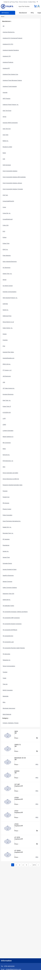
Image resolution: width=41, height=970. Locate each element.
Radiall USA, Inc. (7, 527)
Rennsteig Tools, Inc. (8, 533)
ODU (4, 467)
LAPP (4, 418)
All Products (5, 13)
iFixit (4, 346)
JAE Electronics (7, 376)
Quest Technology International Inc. (12, 521)
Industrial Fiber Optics (8, 352)
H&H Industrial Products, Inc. (10, 297)
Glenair (4, 279)
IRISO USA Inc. (7, 364)
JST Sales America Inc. (9, 388)
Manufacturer (23, 13)
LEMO (4, 424)
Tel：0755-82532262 (7, 966)
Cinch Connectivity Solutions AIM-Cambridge (14, 177)
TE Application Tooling (8, 605)
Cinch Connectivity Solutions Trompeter (13, 189)
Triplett (4, 678)
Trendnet (5, 672)
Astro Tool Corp (7, 128)
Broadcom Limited (7, 147)
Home (3, 16)
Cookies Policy (32, 2)
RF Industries (6, 539)
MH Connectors (7, 442)
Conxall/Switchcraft (7, 219)
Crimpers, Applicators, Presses (10, 723)
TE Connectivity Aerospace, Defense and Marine (15, 611)
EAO (4, 231)
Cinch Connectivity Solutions (10, 171)
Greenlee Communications (9, 291)
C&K (4, 159)
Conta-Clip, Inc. (7, 213)
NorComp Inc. (6, 454)
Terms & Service (23, 2)
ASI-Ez (4, 116)
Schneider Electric (7, 563)
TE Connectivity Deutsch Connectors (12, 623)
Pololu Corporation (7, 515)
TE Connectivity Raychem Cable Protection (14, 648)
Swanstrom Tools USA (8, 593)
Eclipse (4, 237)
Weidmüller (5, 696)
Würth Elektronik (7, 714)
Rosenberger (6, 545)
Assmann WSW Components (10, 122)
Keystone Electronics (8, 394)
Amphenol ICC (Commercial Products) (12, 38)
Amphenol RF (6, 68)
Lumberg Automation (8, 430)
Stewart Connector (7, 581)
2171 (34, 865)
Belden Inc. (5, 140)
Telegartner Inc (6, 660)
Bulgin (4, 153)
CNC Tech (5, 195)
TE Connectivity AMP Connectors (11, 617)
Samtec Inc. (6, 551)
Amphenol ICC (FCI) (8, 44)
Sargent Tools (6, 557)
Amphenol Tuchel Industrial (10, 86)
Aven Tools (5, 134)
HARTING (5, 304)
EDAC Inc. (5, 249)
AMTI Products (6, 98)
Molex (4, 448)
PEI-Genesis (6, 503)
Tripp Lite (5, 684)
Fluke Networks (7, 255)
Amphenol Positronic (8, 62)
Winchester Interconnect (9, 708)
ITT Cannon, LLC (7, 370)
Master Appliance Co (8, 436)
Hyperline (5, 340)
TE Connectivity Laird (8, 642)
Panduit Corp (6, 497)
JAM (4, 382)
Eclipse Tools (6, 243)
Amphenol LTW (7, 56)
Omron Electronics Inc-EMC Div (11, 479)
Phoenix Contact (7, 509)
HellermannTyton (7, 316)
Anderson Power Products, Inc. (11, 104)
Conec (4, 207)
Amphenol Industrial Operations (11, 50)
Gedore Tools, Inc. (7, 273)
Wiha (4, 702)
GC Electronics (6, 267)
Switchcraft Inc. (6, 599)
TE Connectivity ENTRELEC (10, 630)
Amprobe (5, 92)
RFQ (32, 13)
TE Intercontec (6, 654)
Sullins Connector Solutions (10, 587)
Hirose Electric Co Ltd (8, 322)
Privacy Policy (14, 2)
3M (3, 26)
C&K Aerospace (7, 165)
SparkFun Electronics (8, 575)
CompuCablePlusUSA (8, 201)
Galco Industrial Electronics (10, 261)
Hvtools (5, 334)
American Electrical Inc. (9, 32)
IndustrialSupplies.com (8, 358)
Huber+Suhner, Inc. (8, 328)
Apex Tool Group (7, 110)
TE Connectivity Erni (8, 636)
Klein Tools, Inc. (7, 400)
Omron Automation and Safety (10, 473)
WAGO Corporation (8, 690)
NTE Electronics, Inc (8, 460)
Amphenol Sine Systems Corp (10, 74)
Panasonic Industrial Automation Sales (12, 485)
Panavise (5, 491)
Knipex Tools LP (7, 406)
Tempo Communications (9, 666)
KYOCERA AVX (7, 412)
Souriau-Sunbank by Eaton (9, 569)
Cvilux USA (6, 225)
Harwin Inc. (5, 310)
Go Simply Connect (8, 285)
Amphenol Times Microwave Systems (12, 80)
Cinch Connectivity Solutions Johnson (12, 183)
